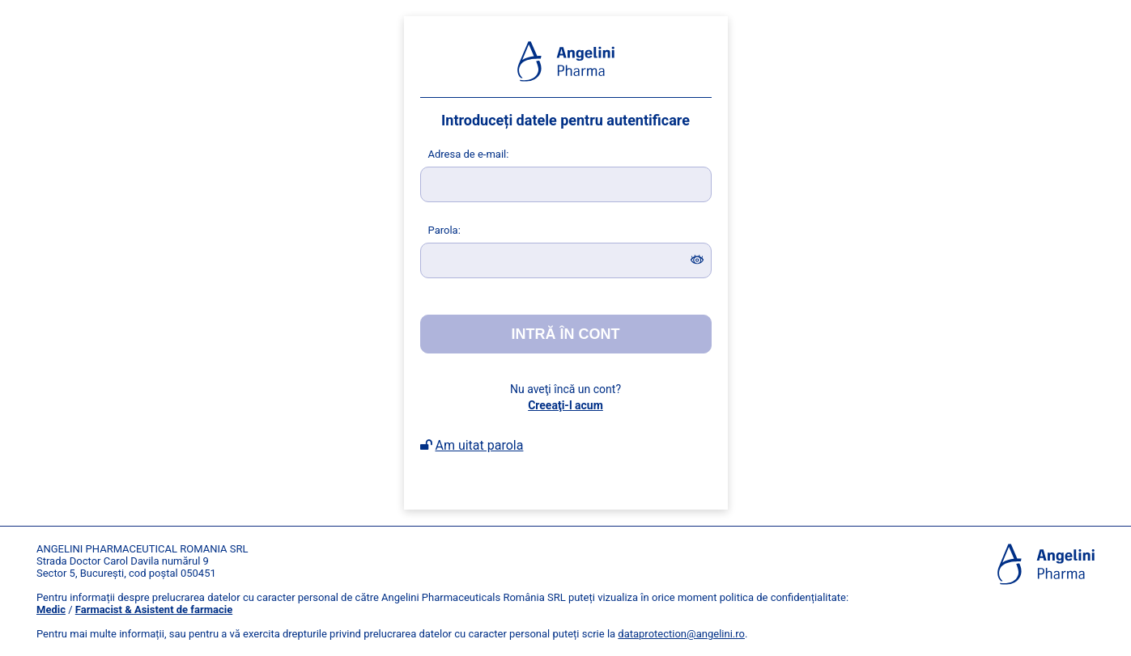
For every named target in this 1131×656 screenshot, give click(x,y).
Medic (51, 609)
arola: (444, 230)
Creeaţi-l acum (565, 405)
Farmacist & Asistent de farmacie (153, 609)
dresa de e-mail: (468, 154)
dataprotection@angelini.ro (681, 634)
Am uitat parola (479, 445)
